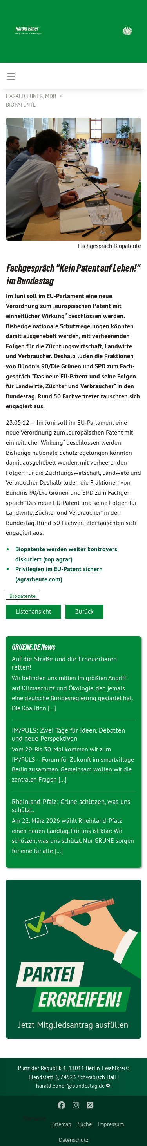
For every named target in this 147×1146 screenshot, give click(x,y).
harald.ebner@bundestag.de (70, 1085)
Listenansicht (33, 611)
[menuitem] (61, 1122)
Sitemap (61, 1124)
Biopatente (21, 104)
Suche (85, 1124)
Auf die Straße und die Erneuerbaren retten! (64, 663)
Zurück (84, 611)
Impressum (111, 1124)
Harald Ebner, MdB (32, 96)
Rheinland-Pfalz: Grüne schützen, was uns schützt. (71, 805)
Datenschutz (73, 1139)
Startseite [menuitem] (34, 1118)
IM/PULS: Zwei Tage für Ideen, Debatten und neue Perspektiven (68, 734)
